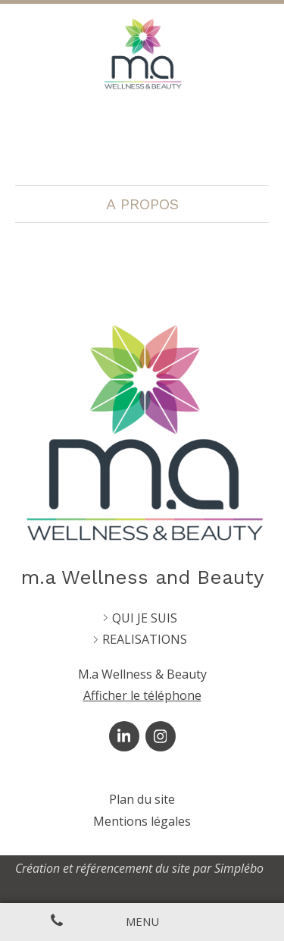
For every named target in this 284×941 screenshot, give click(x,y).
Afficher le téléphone (142, 695)
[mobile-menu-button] (142, 921)
